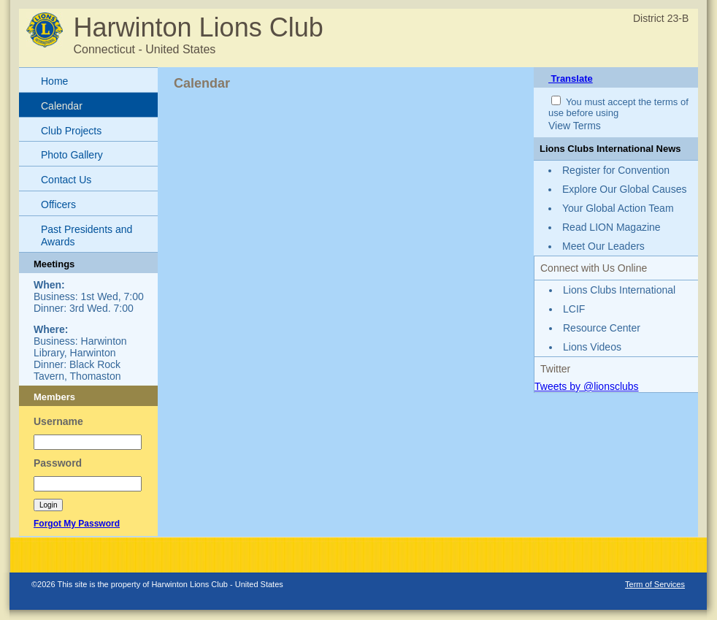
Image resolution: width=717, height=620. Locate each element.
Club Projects (71, 131)
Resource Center (601, 328)
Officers (58, 204)
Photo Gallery (72, 155)
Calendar (62, 106)
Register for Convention (616, 170)
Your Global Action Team (618, 208)
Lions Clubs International (619, 290)
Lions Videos (592, 347)
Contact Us (66, 179)
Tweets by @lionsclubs (586, 386)
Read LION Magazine (611, 227)
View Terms (574, 125)
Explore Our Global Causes (624, 189)
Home (54, 81)
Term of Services (655, 584)
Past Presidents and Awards (86, 235)
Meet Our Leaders (603, 246)
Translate (570, 78)
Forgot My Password (77, 523)
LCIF (574, 309)
